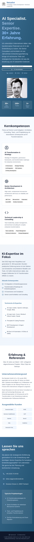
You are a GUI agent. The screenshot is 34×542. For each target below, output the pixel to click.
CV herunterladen (17, 69)
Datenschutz (21, 534)
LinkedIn (10, 73)
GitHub (24, 73)
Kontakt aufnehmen (17, 66)
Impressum (12, 534)
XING (17, 73)
